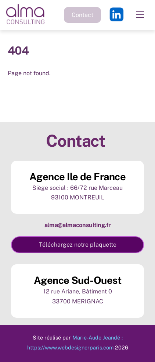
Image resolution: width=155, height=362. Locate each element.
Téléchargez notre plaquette (77, 244)
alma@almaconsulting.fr (77, 225)
